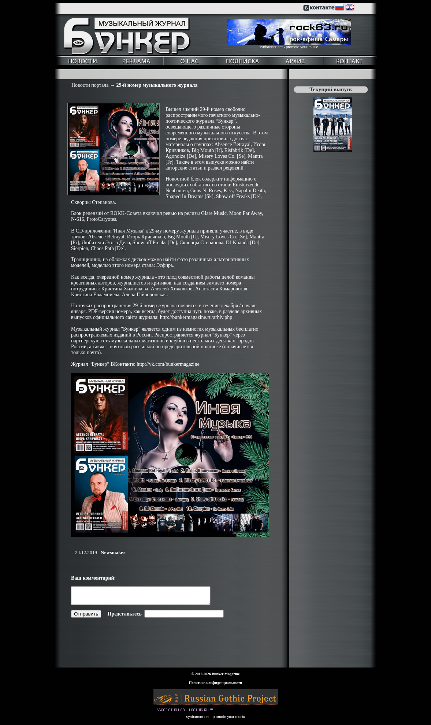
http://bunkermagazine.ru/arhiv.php (196, 317)
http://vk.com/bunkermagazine (168, 364)
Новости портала (89, 85)
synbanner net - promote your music (288, 47)
